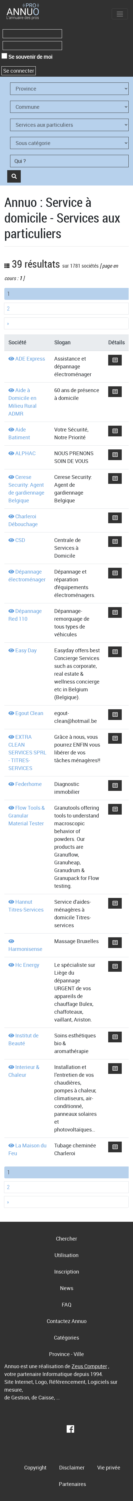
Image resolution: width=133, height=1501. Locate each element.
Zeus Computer (89, 1366)
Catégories (66, 1337)
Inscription (66, 1271)
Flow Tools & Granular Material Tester (26, 815)
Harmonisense (25, 948)
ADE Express (30, 358)
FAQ (66, 1304)
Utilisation (66, 1255)
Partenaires (72, 1483)
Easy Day (26, 650)
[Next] (66, 323)
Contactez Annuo (67, 1321)
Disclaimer (72, 1467)
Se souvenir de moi (27, 56)
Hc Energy (27, 964)
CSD (20, 540)
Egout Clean (29, 713)
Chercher (66, 1238)
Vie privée (108, 1467)
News (66, 1288)
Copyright (35, 1467)
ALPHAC (25, 453)
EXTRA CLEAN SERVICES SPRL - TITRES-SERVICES (27, 752)
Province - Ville (66, 1354)
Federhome (28, 783)
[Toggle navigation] (120, 13)
